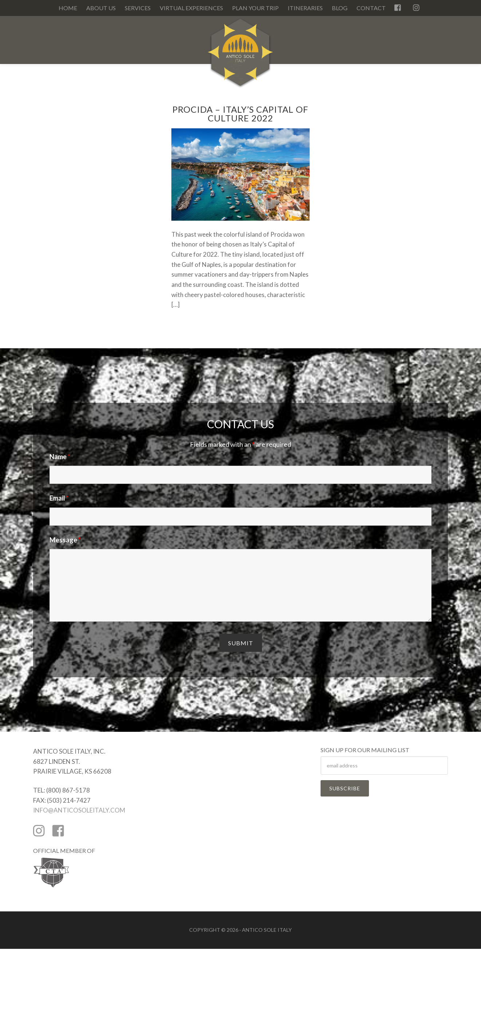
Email (59, 498)
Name (59, 457)
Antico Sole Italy (240, 56)
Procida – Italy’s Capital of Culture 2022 (240, 113)
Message (65, 540)
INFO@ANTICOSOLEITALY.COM (79, 810)
